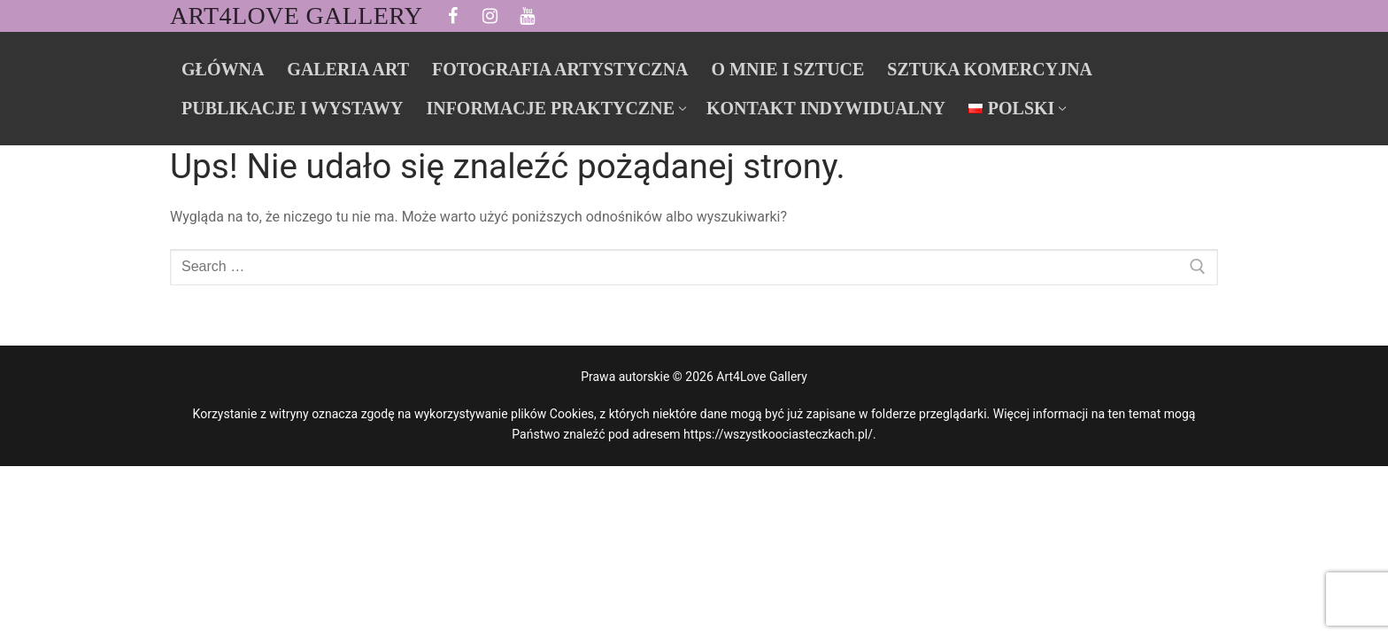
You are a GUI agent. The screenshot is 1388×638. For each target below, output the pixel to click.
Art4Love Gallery (296, 15)
